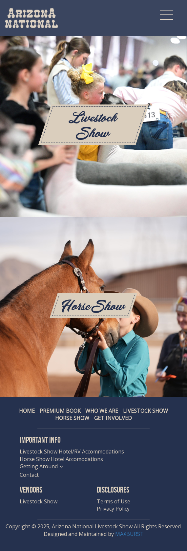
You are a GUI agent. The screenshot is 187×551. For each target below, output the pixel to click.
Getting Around (39, 466)
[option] (93, 216)
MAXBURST (129, 534)
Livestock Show (145, 410)
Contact (29, 474)
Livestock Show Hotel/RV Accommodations (72, 451)
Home (27, 410)
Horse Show (72, 418)
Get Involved (113, 418)
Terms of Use (113, 501)
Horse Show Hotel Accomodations (61, 459)
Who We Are (101, 410)
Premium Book (60, 410)
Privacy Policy (113, 508)
